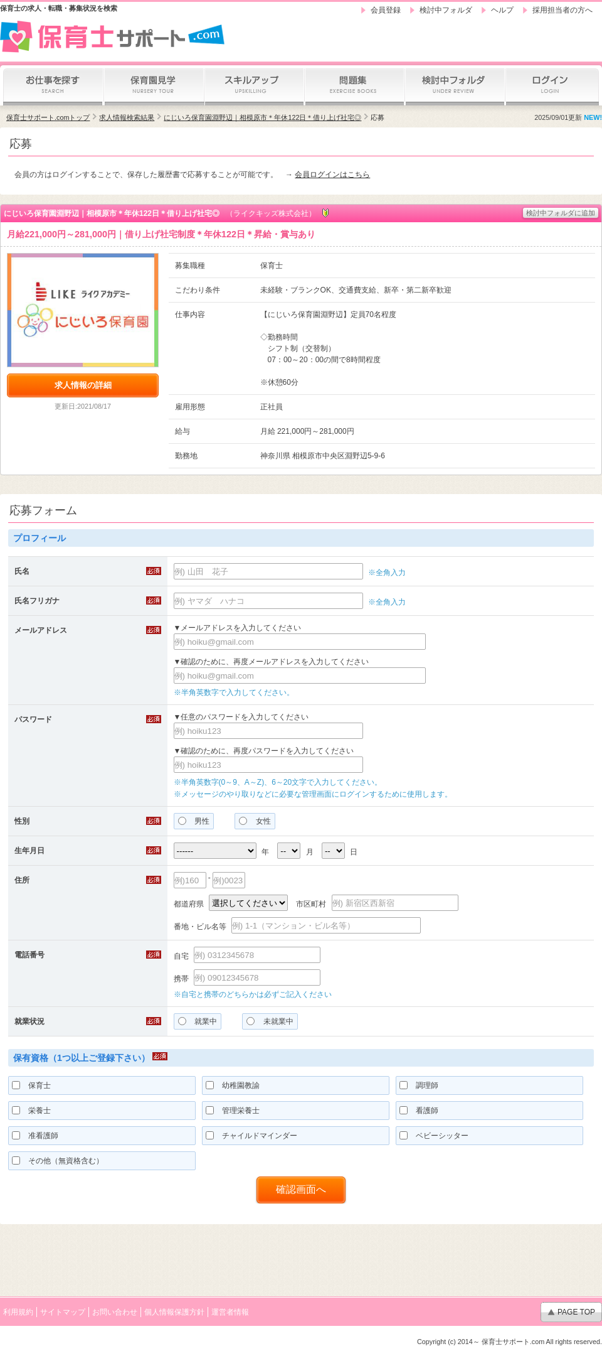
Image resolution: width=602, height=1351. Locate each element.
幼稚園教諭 (233, 1085)
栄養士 (31, 1110)
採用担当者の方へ (562, 10)
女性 (254, 821)
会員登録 (386, 10)
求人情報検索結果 (126, 117)
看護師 (418, 1110)
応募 (377, 117)
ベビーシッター (433, 1135)
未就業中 (269, 1021)
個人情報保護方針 (174, 1312)
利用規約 (18, 1312)
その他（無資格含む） (57, 1160)
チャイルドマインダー (251, 1135)
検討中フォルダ (446, 10)
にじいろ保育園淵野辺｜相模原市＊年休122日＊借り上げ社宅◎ (262, 117)
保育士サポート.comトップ (48, 117)
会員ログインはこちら (332, 174)
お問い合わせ (114, 1312)
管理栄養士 (233, 1110)
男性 (193, 821)
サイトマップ (62, 1312)
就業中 (197, 1021)
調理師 (418, 1085)
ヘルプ (502, 10)
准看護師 (35, 1135)
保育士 (31, 1085)
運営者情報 (230, 1312)
